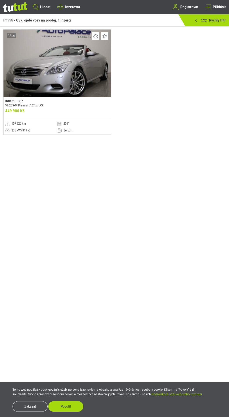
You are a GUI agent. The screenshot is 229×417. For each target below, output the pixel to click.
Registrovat (185, 7)
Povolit (66, 406)
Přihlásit (215, 7)
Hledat (41, 7)
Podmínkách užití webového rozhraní (177, 394)
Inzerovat (68, 7)
